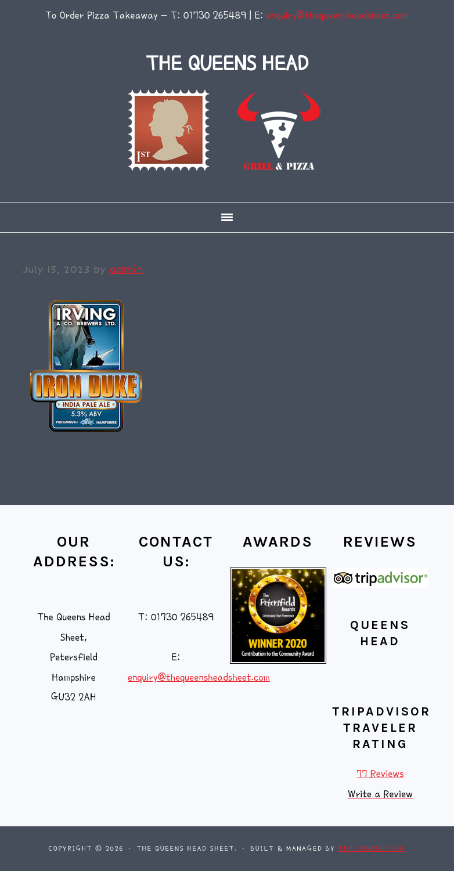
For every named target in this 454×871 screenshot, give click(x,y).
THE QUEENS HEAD (227, 63)
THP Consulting (372, 848)
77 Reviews (379, 773)
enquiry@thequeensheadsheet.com (337, 15)
